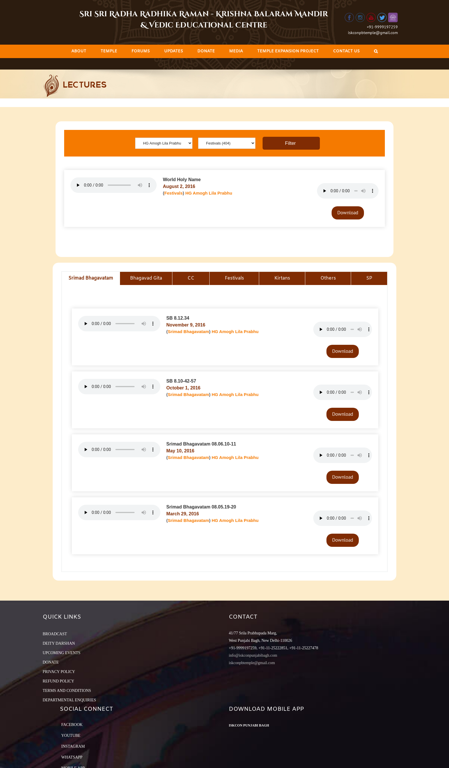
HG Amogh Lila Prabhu (208, 193)
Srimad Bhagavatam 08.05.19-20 (201, 506)
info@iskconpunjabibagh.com (253, 655)
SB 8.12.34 (177, 318)
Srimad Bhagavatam (188, 331)
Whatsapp (71, 757)
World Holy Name (182, 179)
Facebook (71, 725)
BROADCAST (55, 634)
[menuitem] (78, 51)
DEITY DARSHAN (59, 643)
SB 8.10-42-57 (181, 381)
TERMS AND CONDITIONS (67, 690)
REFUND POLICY (58, 681)
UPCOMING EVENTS (61, 653)
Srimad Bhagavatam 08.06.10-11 (201, 444)
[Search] (376, 51)
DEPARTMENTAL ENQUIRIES (69, 700)
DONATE (51, 662)
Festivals (173, 193)
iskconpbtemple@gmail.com (373, 32)
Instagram (73, 746)
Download (347, 212)
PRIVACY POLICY (59, 672)
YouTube (70, 735)
